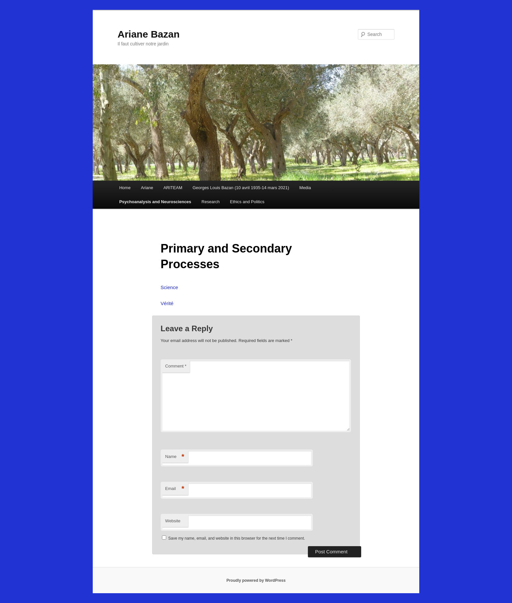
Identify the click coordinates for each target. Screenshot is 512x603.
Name (174, 457)
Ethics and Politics (247, 201)
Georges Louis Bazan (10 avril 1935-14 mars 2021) (241, 187)
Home (125, 187)
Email (174, 489)
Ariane (147, 187)
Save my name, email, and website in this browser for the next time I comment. (236, 538)
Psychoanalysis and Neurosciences (155, 201)
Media (305, 187)
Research (210, 201)
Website (173, 520)
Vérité (167, 303)
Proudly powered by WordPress (255, 580)
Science (169, 287)
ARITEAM (172, 187)
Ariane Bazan (149, 34)
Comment (175, 366)
